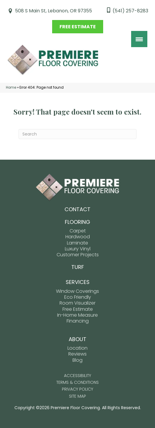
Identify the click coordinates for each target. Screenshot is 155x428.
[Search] (77, 134)
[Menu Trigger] (139, 39)
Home (11, 87)
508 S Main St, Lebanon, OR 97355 (53, 10)
